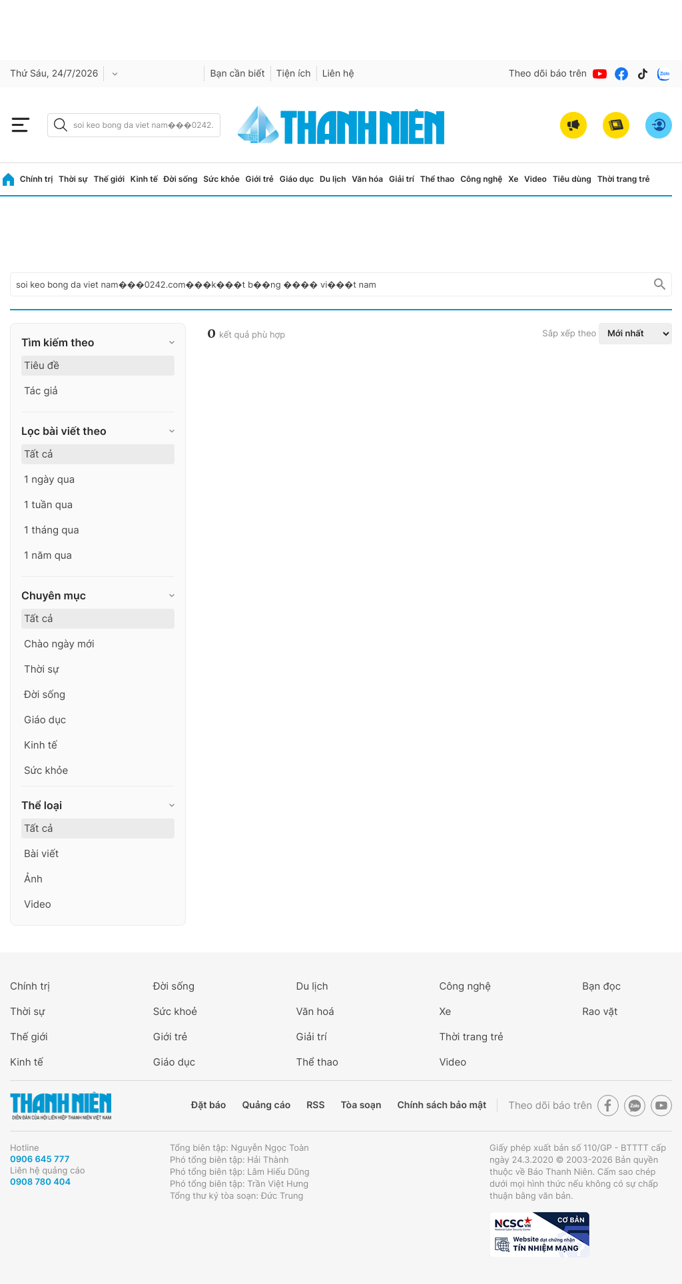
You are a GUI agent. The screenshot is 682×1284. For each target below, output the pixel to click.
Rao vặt (599, 1011)
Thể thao (437, 179)
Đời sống (181, 179)
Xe (513, 179)
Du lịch (333, 179)
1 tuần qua (48, 504)
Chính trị (36, 179)
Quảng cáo (266, 1105)
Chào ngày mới (59, 643)
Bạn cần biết (237, 73)
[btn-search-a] (61, 125)
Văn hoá (315, 1011)
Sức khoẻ (175, 1011)
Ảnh (33, 878)
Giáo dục (297, 179)
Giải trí (401, 179)
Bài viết (41, 853)
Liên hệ (338, 73)
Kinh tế (144, 179)
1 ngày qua (49, 479)
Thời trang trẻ (623, 179)
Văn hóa (367, 179)
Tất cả (38, 454)
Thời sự (73, 179)
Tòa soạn (361, 1105)
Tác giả (41, 390)
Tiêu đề (41, 365)
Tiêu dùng (572, 179)
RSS (315, 1105)
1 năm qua (48, 555)
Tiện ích (293, 73)
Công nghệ (481, 179)
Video (535, 179)
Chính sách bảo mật (441, 1105)
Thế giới (109, 179)
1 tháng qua (51, 529)
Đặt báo (208, 1105)
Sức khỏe (221, 179)
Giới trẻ (260, 179)
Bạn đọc (601, 986)
